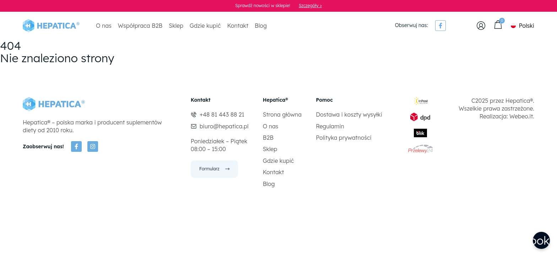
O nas (104, 25)
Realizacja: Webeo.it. (507, 116)
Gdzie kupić (205, 25)
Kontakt (237, 25)
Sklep (176, 25)
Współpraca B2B (140, 25)
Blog (261, 25)
